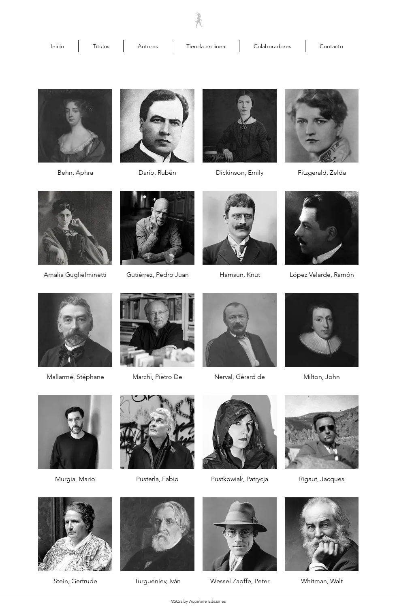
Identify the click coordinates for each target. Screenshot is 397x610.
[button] (381, 46)
